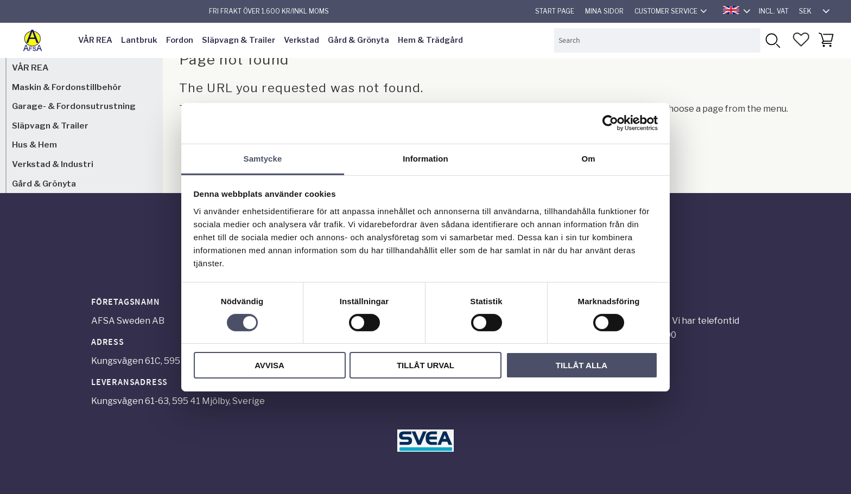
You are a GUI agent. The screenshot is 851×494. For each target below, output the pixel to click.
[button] (801, 39)
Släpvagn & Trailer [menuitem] (238, 40)
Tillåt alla (581, 365)
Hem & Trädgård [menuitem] (430, 40)
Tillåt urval (425, 365)
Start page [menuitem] (554, 11)
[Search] (772, 40)
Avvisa (269, 365)
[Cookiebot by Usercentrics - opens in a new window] (610, 123)
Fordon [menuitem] (179, 40)
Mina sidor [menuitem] (604, 11)
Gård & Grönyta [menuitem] (358, 40)
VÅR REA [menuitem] (95, 40)
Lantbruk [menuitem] (139, 40)
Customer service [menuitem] (665, 11)
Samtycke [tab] (263, 158)
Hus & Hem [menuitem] (34, 144)
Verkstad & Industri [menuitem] (52, 164)
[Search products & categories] (657, 40)
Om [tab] (588, 158)
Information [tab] (425, 158)
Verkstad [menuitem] (301, 40)
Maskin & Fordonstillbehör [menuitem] (67, 87)
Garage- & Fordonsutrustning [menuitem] (74, 106)
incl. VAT (774, 11)
